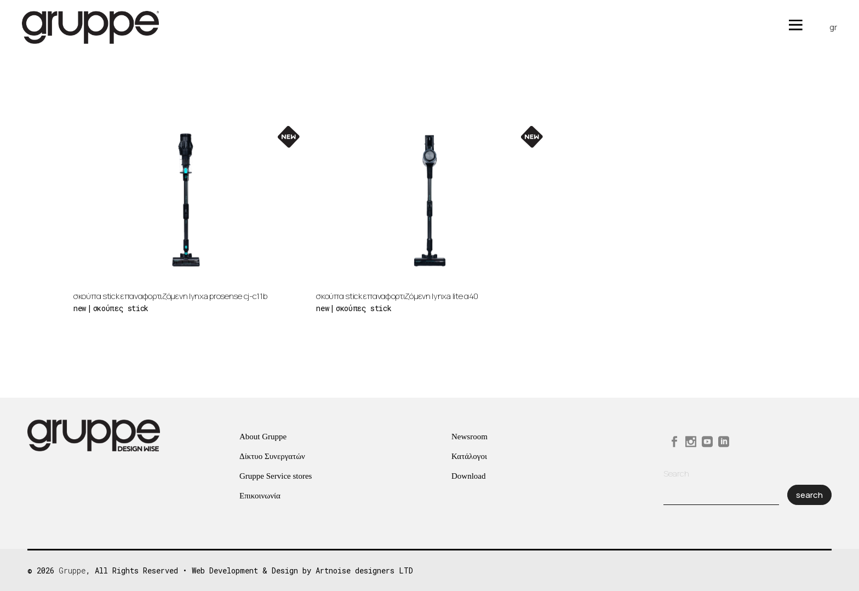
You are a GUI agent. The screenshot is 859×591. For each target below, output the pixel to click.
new (79, 308)
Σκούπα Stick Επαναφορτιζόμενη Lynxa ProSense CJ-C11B (170, 296)
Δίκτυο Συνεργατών (272, 456)
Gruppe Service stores (275, 476)
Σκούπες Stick (120, 308)
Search (676, 473)
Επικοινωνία (259, 495)
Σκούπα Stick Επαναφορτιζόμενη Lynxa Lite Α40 (397, 296)
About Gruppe (263, 436)
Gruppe (72, 570)
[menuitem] (827, 27)
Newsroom (469, 436)
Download (468, 476)
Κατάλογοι (469, 456)
